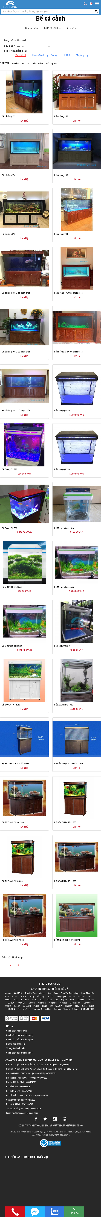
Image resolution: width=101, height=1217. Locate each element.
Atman (42, 993)
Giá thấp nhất (51, 63)
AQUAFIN (18, 993)
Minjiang (80, 55)
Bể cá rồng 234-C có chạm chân (16, 410)
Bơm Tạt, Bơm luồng (70, 993)
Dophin (51, 996)
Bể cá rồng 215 (8, 234)
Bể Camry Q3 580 (62, 469)
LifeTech (90, 999)
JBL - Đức (24, 999)
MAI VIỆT (21, 1003)
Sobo (84, 1006)
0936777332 (29, 1077)
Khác (72, 999)
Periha (36, 1006)
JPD (56, 999)
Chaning (40, 996)
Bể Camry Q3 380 (9, 469)
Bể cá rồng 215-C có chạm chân (68, 351)
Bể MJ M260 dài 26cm (64, 528)
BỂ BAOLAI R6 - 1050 (11, 704)
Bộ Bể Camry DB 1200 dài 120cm (68, 763)
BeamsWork (38, 55)
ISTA (16, 999)
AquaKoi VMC (30, 993)
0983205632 (26, 1073)
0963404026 (30, 1082)
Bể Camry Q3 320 (62, 646)
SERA (77, 1006)
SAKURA (58, 1006)
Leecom (80, 999)
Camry (54, 55)
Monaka (63, 1003)
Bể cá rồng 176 (8, 175)
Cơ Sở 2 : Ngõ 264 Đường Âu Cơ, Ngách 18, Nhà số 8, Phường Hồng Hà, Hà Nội (42, 1069)
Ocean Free (75, 1003)
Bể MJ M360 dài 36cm (12, 587)
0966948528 (38, 1073)
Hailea (8, 999)
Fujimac (81, 996)
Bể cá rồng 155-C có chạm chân (16, 293)
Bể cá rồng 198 (61, 175)
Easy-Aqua (61, 996)
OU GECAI (27, 1006)
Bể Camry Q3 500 (9, 528)
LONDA (11, 1003)
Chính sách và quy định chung (19, 1035)
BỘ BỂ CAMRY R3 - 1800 (65, 881)
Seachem (69, 1006)
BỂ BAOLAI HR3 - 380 (63, 704)
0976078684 (50, 1073)
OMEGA (16, 1006)
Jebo (42, 999)
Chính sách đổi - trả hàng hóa (19, 1052)
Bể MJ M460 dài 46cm (64, 587)
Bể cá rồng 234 (61, 234)
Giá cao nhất (37, 63)
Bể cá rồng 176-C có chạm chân (68, 293)
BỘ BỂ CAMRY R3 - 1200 (13, 940)
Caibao (23, 996)
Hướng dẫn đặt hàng (15, 1044)
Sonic (91, 1006)
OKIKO (8, 1006)
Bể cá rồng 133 (8, 116)
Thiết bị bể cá (24, 1009)
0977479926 (27, 1091)
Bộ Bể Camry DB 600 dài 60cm (15, 763)
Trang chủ (8, 40)
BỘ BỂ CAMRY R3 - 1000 (65, 822)
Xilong (75, 1009)
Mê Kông (42, 1003)
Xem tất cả (20, 55)
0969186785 (27, 1104)
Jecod (49, 999)
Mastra (32, 1003)
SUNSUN (11, 1009)
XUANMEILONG (87, 1009)
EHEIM (72, 996)
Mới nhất (15, 63)
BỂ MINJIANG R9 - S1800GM (67, 940)
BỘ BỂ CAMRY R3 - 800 (12, 881)
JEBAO (66, 55)
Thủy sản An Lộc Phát (41, 1009)
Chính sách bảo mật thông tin (19, 1039)
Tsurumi (57, 1009)
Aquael (8, 993)
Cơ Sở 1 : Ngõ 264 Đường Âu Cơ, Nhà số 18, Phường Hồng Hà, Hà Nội (38, 1064)
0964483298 (24, 1086)
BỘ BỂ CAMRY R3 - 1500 (13, 822)
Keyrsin (64, 999)
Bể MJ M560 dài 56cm (12, 646)
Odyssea (87, 1003)
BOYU (14, 996)
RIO (51, 1006)
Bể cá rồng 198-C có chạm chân (16, 351)
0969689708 (42, 1095)
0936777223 (41, 1077)
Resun (44, 1006)
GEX (89, 996)
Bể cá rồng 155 (61, 116)
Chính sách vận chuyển (16, 1030)
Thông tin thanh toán (15, 1048)
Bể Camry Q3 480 (62, 410)
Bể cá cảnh (21, 40)
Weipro (67, 1009)
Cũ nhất (25, 63)
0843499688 (29, 1099)
